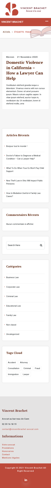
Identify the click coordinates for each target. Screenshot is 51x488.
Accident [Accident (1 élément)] (12, 362)
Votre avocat (8, 445)
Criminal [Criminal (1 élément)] (27, 368)
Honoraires (8, 451)
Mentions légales (11, 458)
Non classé (11, 325)
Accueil (6, 32)
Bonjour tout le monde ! (16, 146)
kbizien (10, 57)
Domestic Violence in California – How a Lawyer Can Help (24, 70)
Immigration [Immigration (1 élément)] (13, 374)
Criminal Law (12, 296)
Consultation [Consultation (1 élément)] (13, 368)
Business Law (12, 277)
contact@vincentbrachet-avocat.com (20, 429)
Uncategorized (12, 334)
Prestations (8, 448)
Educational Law (13, 306)
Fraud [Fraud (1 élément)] (37, 368)
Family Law (11, 315)
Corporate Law (13, 287)
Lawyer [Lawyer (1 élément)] (26, 374)
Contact (6, 454)
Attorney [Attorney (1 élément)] (24, 362)
